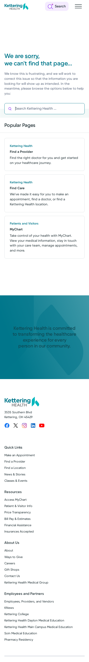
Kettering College (16, 614)
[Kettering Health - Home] (16, 6)
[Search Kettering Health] (49, 108)
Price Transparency (17, 512)
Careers (9, 563)
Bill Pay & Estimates (17, 519)
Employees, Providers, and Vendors (29, 601)
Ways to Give (13, 557)
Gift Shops (11, 570)
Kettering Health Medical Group (26, 582)
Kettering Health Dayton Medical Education (34, 620)
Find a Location (15, 468)
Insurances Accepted (19, 531)
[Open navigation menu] (78, 6)
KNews (9, 608)
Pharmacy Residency (18, 640)
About (8, 550)
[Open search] (57, 6)
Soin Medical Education (20, 633)
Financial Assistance (17, 525)
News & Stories (14, 474)
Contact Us (12, 576)
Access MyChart (15, 500)
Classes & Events (15, 481)
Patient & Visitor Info (18, 506)
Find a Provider (14, 461)
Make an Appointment (19, 455)
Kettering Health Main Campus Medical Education (38, 627)
